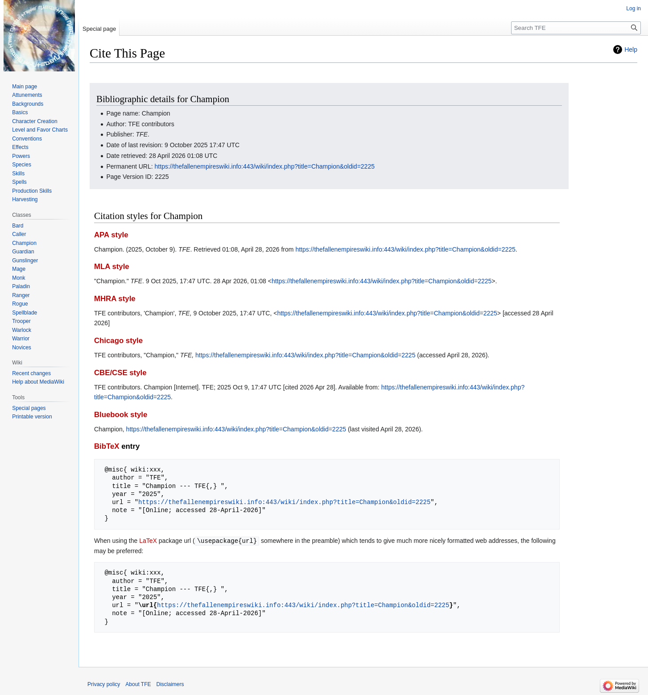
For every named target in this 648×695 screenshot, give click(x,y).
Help (630, 49)
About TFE (138, 684)
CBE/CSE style (120, 372)
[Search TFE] (576, 27)
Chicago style (118, 340)
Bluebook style (120, 414)
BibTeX (107, 446)
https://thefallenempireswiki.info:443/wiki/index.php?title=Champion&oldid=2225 (265, 166)
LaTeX (148, 540)
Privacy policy (103, 684)
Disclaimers (170, 684)
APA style (111, 235)
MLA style (111, 266)
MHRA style (115, 298)
